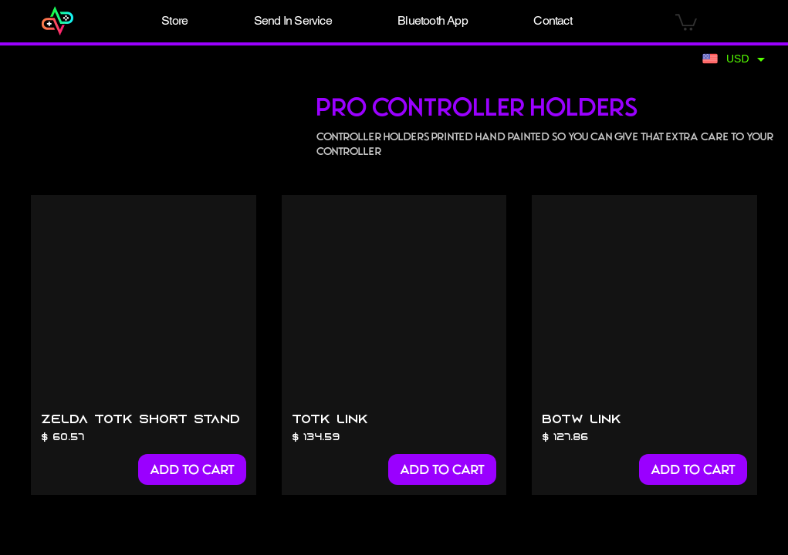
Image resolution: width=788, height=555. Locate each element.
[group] (394, 345)
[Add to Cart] (192, 469)
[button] (175, 21)
